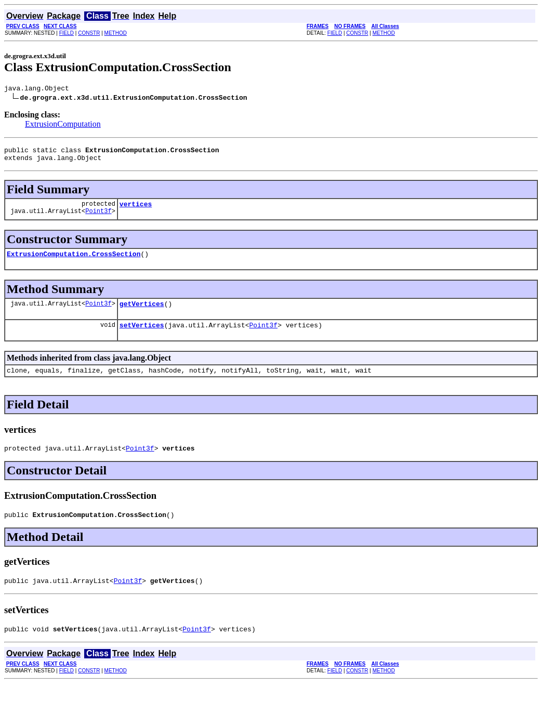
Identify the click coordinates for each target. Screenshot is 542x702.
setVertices (142, 335)
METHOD (115, 33)
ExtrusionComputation (63, 125)
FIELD (66, 33)
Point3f (98, 218)
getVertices (142, 312)
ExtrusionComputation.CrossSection (73, 261)
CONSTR (89, 33)
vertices (136, 210)
